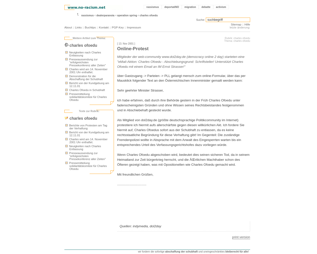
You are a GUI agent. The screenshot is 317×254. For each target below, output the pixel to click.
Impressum (134, 27)
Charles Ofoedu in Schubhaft (85, 90)
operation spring (127, 15)
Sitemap (236, 24)
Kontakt (104, 27)
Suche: (200, 19)
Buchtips (90, 27)
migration (190, 7)
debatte (205, 7)
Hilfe (247, 24)
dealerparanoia (105, 15)
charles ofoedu (149, 15)
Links (78, 27)
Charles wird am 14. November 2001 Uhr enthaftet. (86, 71)
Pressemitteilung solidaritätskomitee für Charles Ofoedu (86, 96)
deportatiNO (171, 7)
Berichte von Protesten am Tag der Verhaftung (86, 127)
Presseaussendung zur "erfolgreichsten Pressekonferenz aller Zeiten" (85, 62)
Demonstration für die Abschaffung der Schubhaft (84, 78)
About (68, 27)
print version (241, 237)
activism (221, 7)
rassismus (152, 7)
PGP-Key (118, 27)
